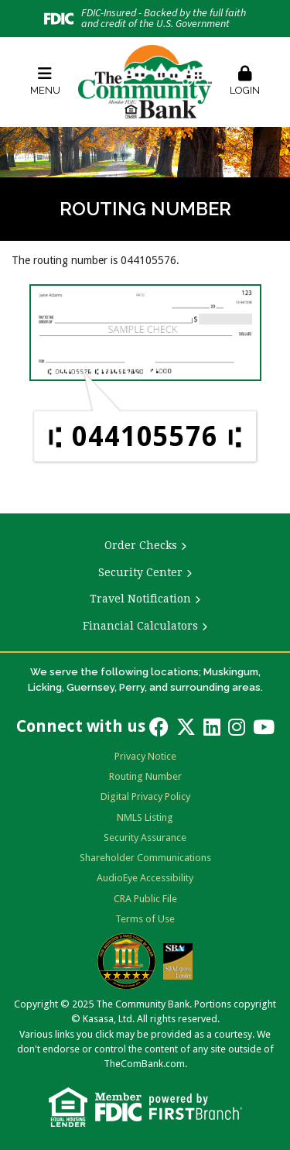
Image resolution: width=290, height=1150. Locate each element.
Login (245, 81)
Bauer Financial (126, 961)
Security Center (140, 572)
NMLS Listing (145, 817)
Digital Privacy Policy (145, 796)
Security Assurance (145, 837)
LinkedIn (211, 726)
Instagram (236, 726)
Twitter (186, 726)
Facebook (159, 726)
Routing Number (145, 776)
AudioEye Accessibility (145, 878)
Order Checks (140, 545)
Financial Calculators (140, 626)
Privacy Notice (145, 756)
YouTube (264, 726)
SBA (178, 961)
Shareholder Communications (145, 857)
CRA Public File (145, 899)
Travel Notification (140, 598)
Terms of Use (145, 919)
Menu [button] (45, 81)
